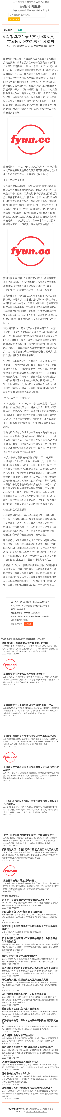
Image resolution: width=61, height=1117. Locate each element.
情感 (33, 2)
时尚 (29, 2)
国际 (20, 2)
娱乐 (20, 10)
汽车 (43, 2)
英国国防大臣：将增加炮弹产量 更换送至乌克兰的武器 (30, 849)
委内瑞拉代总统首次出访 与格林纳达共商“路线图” (27, 1047)
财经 (24, 10)
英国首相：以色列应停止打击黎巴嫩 (20, 1008)
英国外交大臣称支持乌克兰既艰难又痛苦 (24, 674)
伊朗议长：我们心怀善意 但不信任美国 (22, 911)
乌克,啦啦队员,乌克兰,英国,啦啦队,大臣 (24, 639)
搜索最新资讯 (14, 19)
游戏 (38, 10)
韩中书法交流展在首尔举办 (16, 1073)
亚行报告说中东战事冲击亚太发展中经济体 (24, 994)
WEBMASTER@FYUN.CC (36, 1112)
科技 (33, 10)
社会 (24, 2)
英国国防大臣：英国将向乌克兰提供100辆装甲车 (28, 705)
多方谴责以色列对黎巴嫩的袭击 (18, 1035)
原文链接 (28, 624)
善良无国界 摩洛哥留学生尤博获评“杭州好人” (25, 900)
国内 (15, 2)
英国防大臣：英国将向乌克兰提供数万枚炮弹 (25, 643)
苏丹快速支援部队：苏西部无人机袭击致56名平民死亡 (30, 968)
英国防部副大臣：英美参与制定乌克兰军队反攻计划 (29, 736)
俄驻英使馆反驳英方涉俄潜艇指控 (19, 956)
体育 (15, 10)
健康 (47, 2)
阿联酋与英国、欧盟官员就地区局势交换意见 (25, 979)
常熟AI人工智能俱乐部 (43, 1109)
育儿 (47, 10)
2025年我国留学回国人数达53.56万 (20, 1061)
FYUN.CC (24, 1109)
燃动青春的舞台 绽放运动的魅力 (19, 880)
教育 (43, 10)
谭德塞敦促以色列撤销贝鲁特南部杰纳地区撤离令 (27, 1088)
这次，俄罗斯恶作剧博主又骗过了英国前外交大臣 (28, 835)
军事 (29, 10)
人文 (38, 2)
